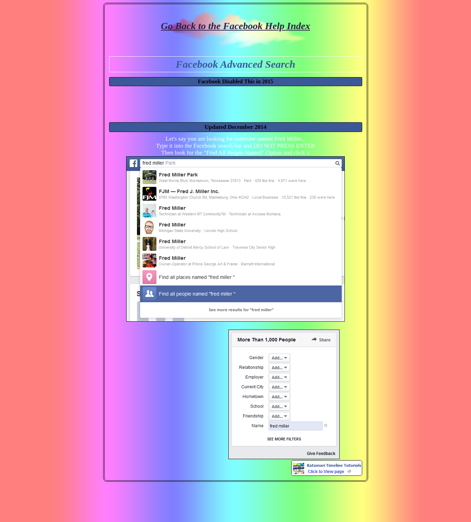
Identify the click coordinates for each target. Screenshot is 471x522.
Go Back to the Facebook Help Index (235, 25)
